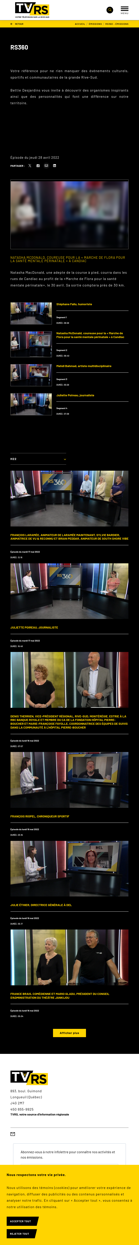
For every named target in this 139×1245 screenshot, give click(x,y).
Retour (16, 24)
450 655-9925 (22, 1109)
